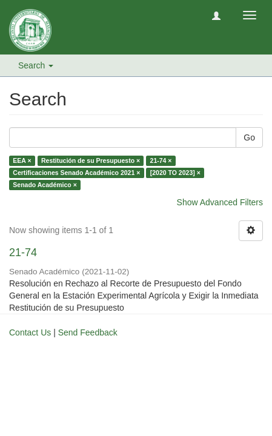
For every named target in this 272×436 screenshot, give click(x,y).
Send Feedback (88, 332)
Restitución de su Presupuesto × (90, 160)
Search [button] (35, 65)
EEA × (22, 160)
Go (249, 137)
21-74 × (161, 160)
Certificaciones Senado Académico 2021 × (76, 172)
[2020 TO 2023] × (175, 172)
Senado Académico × (45, 184)
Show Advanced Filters (220, 202)
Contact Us (30, 332)
